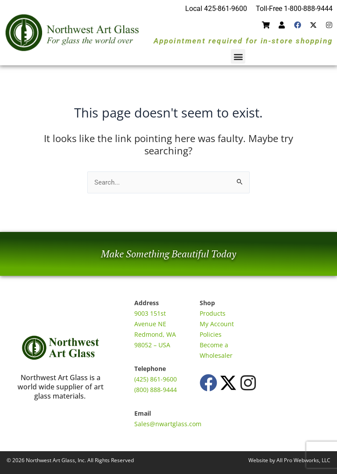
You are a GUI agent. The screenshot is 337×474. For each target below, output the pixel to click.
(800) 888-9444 (155, 389)
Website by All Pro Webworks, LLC (289, 460)
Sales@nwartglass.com (167, 424)
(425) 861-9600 (155, 379)
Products (213, 313)
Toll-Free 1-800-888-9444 (294, 8)
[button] (238, 56)
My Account (217, 324)
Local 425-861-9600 (216, 8)
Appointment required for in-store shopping (243, 40)
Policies (211, 334)
